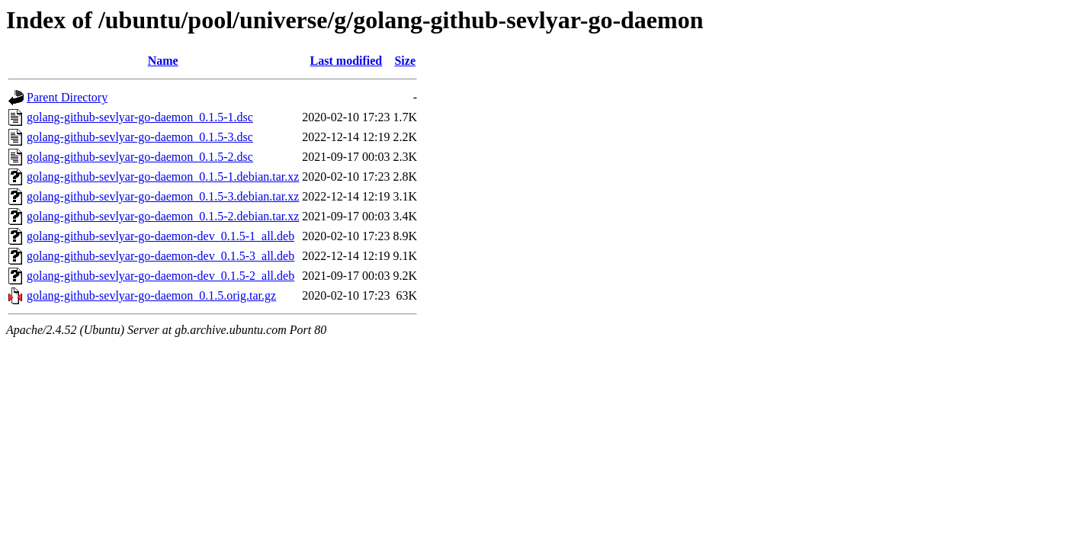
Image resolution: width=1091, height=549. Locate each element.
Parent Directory (67, 97)
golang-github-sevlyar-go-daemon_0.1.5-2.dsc (140, 156)
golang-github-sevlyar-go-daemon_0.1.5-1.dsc (140, 117)
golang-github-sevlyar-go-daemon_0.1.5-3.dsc (140, 136)
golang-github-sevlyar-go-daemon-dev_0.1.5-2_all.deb (160, 275)
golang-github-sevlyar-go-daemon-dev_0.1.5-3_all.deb (160, 255)
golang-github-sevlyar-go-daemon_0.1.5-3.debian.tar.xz (163, 196)
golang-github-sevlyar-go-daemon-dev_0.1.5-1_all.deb (160, 236)
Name (163, 60)
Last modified (346, 60)
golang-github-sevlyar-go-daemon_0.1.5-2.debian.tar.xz (163, 216)
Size (405, 60)
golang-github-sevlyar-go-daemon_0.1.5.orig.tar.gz (151, 295)
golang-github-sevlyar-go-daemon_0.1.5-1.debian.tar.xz (163, 176)
